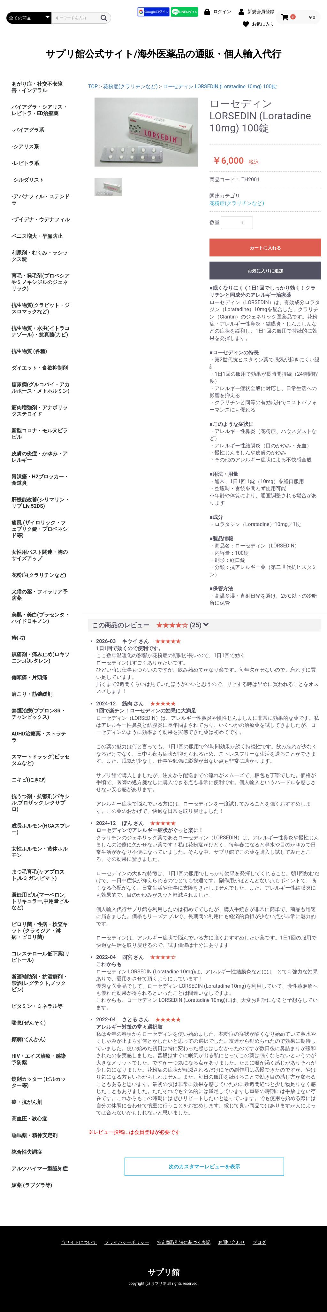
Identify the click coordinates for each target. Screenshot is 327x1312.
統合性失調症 (26, 1152)
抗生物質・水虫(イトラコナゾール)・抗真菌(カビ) (40, 331)
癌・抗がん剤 (26, 1102)
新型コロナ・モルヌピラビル (39, 434)
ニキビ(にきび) (28, 780)
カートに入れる (265, 247)
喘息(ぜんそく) (28, 1023)
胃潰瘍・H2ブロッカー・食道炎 (40, 480)
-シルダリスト (27, 180)
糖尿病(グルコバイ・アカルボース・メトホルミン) (40, 387)
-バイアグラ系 (27, 130)
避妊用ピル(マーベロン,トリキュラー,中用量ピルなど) (40, 901)
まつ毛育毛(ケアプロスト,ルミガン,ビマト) (38, 875)
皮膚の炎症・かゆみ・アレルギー (39, 457)
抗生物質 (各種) (29, 351)
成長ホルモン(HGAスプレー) (40, 829)
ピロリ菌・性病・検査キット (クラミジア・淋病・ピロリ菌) (39, 930)
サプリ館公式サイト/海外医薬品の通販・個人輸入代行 (163, 53)
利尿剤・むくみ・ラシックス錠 (39, 256)
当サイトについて (79, 1242)
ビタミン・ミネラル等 (37, 1006)
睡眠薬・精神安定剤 (34, 1135)
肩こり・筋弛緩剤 (31, 694)
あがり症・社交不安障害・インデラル (37, 87)
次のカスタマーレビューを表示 (204, 1167)
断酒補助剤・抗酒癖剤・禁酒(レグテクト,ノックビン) (39, 983)
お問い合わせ (231, 1242)
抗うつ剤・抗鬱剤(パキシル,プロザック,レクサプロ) (40, 802)
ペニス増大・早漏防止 (37, 236)
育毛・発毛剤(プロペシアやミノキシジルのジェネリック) (40, 282)
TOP (93, 86)
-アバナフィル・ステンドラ (40, 199)
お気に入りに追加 (265, 270)
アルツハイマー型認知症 (39, 1169)
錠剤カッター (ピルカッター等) (38, 1082)
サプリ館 (163, 1272)
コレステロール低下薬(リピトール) (40, 957)
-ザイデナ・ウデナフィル (40, 219)
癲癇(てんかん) (28, 1039)
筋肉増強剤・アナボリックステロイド (39, 411)
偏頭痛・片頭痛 (29, 677)
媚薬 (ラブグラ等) (31, 1185)
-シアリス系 (25, 147)
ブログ (259, 1242)
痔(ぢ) (18, 638)
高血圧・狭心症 (29, 1119)
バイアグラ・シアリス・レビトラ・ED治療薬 (39, 110)
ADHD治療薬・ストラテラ (38, 737)
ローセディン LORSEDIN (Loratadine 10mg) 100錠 (220, 86)
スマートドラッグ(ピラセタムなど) (40, 760)
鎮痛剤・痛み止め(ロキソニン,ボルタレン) (40, 657)
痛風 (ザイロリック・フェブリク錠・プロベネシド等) (39, 529)
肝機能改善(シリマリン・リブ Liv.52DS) (40, 503)
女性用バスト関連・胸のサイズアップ (39, 555)
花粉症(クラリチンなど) (38, 575)
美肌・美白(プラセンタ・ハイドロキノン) (40, 618)
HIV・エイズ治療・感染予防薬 (38, 1059)
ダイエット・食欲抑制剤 (39, 368)
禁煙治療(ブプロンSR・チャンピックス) (38, 714)
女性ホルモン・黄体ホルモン (39, 852)
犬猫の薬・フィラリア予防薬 (39, 595)
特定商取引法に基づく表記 (183, 1242)
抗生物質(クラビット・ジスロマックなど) (40, 308)
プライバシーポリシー (126, 1242)
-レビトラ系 (25, 163)
